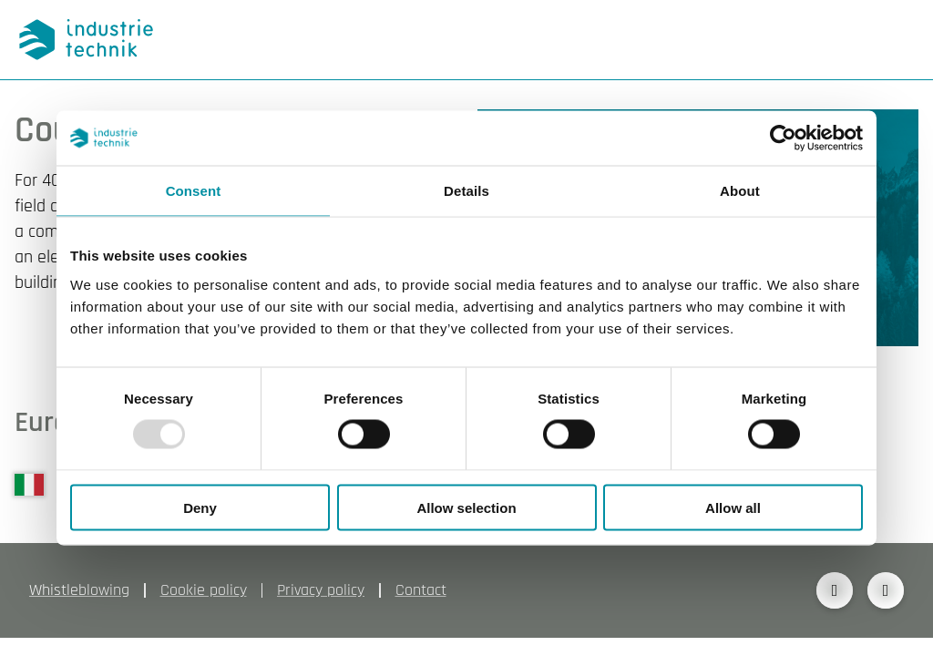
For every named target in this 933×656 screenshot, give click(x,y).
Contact (420, 589)
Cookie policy (203, 589)
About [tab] (740, 191)
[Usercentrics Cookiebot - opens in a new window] (783, 138)
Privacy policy (320, 589)
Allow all (733, 507)
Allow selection (466, 507)
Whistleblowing (79, 589)
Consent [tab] (193, 191)
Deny (200, 507)
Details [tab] (466, 191)
